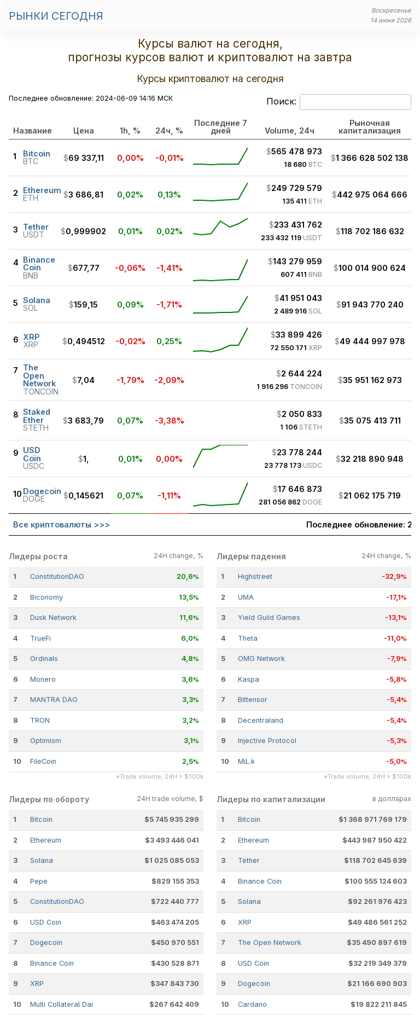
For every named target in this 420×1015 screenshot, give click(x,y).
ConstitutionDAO (57, 576)
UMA (246, 597)
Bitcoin (41, 819)
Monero (43, 679)
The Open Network (269, 942)
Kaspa (248, 679)
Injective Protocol (267, 740)
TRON (40, 720)
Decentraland (260, 720)
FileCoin (43, 761)
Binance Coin (52, 963)
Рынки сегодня (56, 15)
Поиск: (338, 102)
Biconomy (46, 597)
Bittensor (252, 699)
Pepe (39, 881)
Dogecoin (46, 942)
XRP (37, 983)
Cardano (252, 1004)
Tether (249, 860)
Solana (41, 860)
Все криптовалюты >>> (61, 524)
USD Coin (45, 922)
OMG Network (261, 658)
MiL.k (246, 761)
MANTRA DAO (54, 699)
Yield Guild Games (269, 617)
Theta (248, 638)
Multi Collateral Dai (61, 1004)
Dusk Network (53, 617)
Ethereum (45, 840)
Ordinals (44, 658)
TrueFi (40, 638)
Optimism (45, 740)
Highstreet (255, 576)
